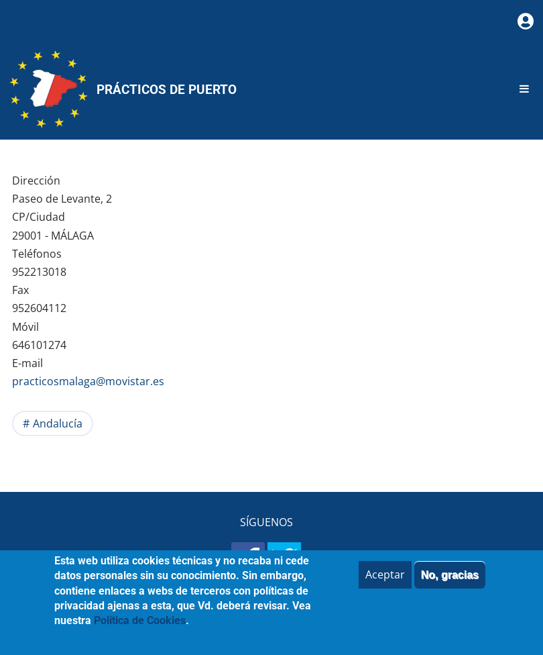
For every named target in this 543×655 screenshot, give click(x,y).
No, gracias (450, 583)
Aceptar (385, 583)
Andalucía (57, 423)
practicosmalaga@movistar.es (88, 381)
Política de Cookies (140, 629)
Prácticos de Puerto (167, 89)
